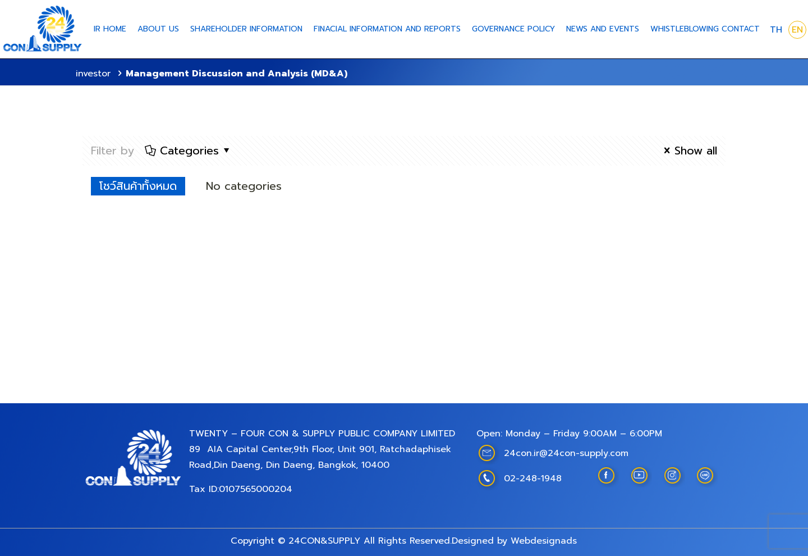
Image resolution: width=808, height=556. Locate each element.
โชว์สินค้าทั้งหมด (138, 185)
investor (93, 73)
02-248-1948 (533, 478)
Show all (688, 150)
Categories (189, 150)
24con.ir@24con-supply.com (566, 453)
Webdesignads (544, 541)
